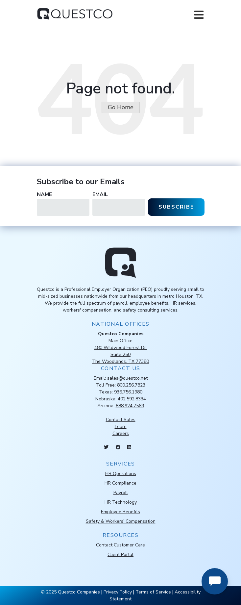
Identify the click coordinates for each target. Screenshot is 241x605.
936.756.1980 (128, 392)
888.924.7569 (130, 406)
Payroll (120, 493)
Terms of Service (153, 592)
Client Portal (120, 554)
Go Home (120, 107)
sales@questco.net (127, 378)
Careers (120, 433)
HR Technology (121, 502)
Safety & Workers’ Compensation (121, 521)
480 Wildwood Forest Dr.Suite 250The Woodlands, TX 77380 (120, 354)
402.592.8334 (132, 399)
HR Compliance (120, 483)
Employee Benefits (120, 512)
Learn (121, 426)
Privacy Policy (118, 592)
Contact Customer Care (120, 545)
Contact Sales (120, 419)
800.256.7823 (131, 385)
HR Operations (120, 473)
